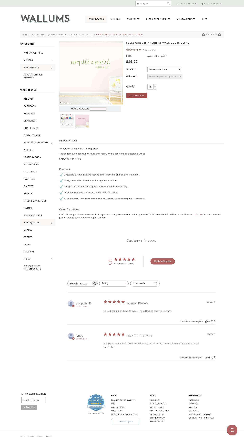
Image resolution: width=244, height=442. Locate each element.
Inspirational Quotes (81, 35)
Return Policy (157, 414)
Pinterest (194, 411)
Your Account (118, 407)
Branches (30, 120)
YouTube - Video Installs (201, 418)
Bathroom (30, 106)
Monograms (31, 164)
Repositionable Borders (33, 76)
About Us (154, 400)
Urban (28, 259)
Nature (28, 208)
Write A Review (162, 261)
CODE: (129, 56)
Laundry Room (33, 157)
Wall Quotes (31, 222)
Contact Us (117, 411)
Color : (131, 76)
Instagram (194, 400)
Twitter (193, 407)
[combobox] (114, 283)
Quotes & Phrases (57, 35)
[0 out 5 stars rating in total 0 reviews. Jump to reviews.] (140, 49)
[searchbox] (79, 283)
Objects (28, 186)
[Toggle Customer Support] (232, 430)
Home (25, 35)
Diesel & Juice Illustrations (32, 268)
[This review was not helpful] (212, 321)
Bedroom (29, 113)
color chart (198, 214)
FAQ (113, 403)
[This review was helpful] (206, 321)
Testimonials (156, 407)
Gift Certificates (158, 403)
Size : (130, 69)
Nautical (29, 179)
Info (204, 19)
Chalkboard (31, 128)
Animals (29, 98)
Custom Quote (186, 19)
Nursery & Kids (33, 215)
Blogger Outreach (159, 411)
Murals (115, 19)
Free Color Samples (158, 19)
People (28, 193)
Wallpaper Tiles (33, 52)
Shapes (28, 229)
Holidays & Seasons (36, 142)
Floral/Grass (32, 135)
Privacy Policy (157, 421)
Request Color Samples (123, 400)
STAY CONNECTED (33, 393)
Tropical (29, 251)
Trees (27, 244)
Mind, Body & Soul (35, 200)
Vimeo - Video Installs (200, 414)
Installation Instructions (124, 414)
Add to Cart (136, 95)
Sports (28, 237)
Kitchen (28, 149)
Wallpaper (133, 19)
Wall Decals (96, 19)
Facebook (194, 403)
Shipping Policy (158, 418)
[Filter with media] (145, 283)
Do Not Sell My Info (125, 422)
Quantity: (130, 86)
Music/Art (30, 171)
